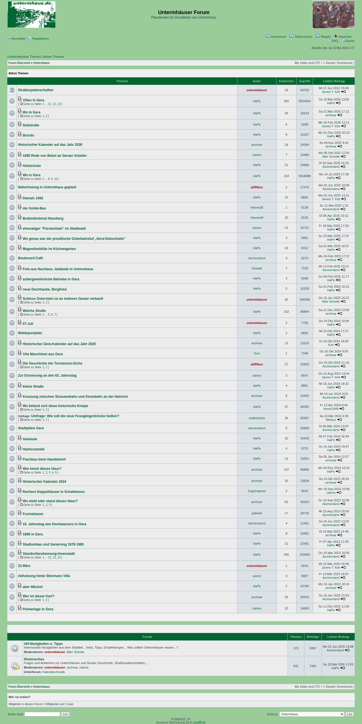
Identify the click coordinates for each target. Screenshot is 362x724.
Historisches (34, 659)
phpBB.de (199, 722)
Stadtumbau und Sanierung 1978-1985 (53, 544)
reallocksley (257, 418)
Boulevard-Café (30, 258)
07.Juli (28, 324)
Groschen (343, 36)
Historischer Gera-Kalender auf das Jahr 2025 (59, 344)
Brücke (28, 135)
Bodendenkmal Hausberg (43, 218)
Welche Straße (34, 311)
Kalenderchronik (54, 672)
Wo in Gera (31, 112)
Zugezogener (257, 491)
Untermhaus (41, 62)
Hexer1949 (331, 408)
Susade (257, 268)
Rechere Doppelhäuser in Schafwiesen (54, 492)
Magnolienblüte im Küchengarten (49, 249)
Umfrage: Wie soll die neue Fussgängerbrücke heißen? (75, 416)
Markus (331, 419)
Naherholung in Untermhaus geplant (47, 187)
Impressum (276, 36)
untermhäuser (256, 90)
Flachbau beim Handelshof (44, 459)
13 (58, 104)
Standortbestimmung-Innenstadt (49, 554)
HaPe (257, 101)
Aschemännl (331, 166)
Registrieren (38, 38)
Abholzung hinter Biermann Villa (44, 576)
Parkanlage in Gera (38, 609)
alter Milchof (33, 587)
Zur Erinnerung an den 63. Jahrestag (47, 375)
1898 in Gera (33, 534)
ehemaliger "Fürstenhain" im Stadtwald (54, 229)
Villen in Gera (33, 100)
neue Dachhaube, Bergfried (45, 289)
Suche (347, 41)
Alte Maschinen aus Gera (43, 354)
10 (55, 178)
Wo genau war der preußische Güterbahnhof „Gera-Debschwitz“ (74, 239)
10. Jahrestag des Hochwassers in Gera (54, 524)
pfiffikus (257, 187)
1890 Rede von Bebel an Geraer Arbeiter (55, 156)
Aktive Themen (53, 56)
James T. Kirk (331, 91)
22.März (24, 566)
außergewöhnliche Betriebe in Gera (51, 279)
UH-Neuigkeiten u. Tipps (43, 644)
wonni (257, 576)
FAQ (332, 41)
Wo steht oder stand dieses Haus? (50, 501)
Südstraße (31, 125)
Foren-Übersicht (19, 62)
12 (54, 104)
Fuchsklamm (33, 514)
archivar (330, 115)
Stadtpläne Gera (31, 428)
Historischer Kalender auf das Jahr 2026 (50, 145)
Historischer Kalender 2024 (44, 482)
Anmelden (17, 38)
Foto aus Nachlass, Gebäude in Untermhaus (58, 269)
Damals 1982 (33, 198)
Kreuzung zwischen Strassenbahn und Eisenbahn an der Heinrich (75, 397)
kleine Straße (33, 386)
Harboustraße (34, 449)
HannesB (256, 207)
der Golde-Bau (34, 208)
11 (49, 104)
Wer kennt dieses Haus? (42, 469)
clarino (256, 155)
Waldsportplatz (30, 333)
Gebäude (30, 439)
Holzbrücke (32, 166)
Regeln (323, 36)
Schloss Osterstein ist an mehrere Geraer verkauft (63, 299)
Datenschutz (300, 36)
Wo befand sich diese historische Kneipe (55, 406)
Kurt (331, 345)
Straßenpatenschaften (35, 90)
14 (58, 557)
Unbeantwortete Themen (24, 56)
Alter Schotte (331, 156)
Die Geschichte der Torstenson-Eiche (53, 363)
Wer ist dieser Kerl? (39, 596)
